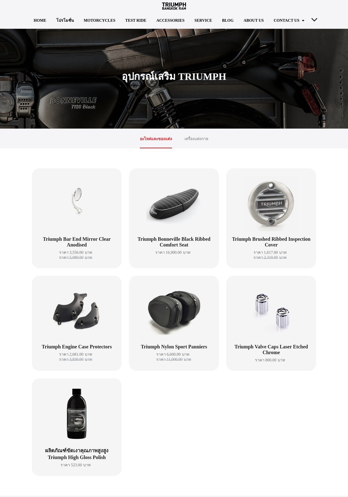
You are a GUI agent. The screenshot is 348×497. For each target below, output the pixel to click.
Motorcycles (99, 20)
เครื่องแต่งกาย (197, 139)
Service (203, 20)
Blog (228, 20)
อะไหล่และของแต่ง (155, 139)
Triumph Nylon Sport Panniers (174, 348)
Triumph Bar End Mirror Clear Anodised (77, 243)
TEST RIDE (136, 20)
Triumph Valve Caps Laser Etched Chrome (271, 350)
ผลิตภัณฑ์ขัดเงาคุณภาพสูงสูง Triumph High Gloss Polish (76, 455)
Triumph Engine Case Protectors (77, 348)
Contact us (289, 20)
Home (40, 20)
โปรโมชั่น (65, 20)
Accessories (170, 20)
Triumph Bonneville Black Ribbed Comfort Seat (174, 243)
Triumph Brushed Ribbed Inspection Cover (271, 243)
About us (254, 20)
